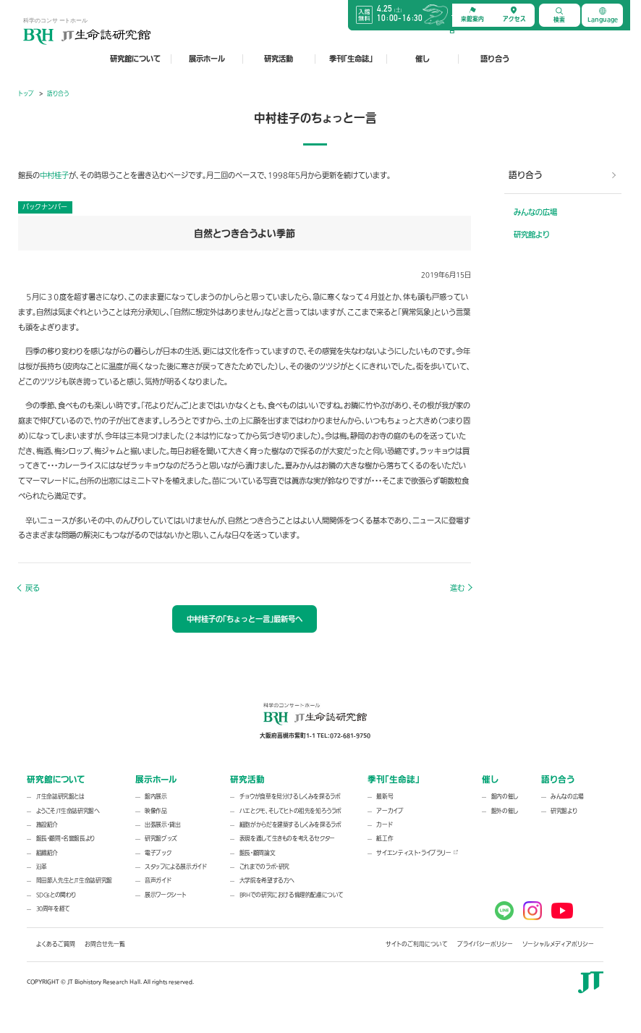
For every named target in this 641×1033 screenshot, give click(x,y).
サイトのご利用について (417, 944)
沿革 (41, 867)
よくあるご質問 (55, 944)
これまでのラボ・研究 (264, 867)
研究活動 (278, 58)
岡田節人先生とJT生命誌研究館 (74, 881)
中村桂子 (54, 175)
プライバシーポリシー (485, 944)
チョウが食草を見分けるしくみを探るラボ (290, 797)
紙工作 (384, 839)
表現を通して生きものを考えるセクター (287, 839)
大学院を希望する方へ (266, 881)
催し (422, 58)
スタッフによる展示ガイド (175, 867)
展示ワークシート (166, 895)
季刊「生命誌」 (351, 58)
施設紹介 (47, 825)
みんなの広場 (535, 212)
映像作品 (155, 811)
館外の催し (504, 811)
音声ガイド (158, 881)
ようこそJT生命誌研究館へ (68, 811)
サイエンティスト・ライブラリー (413, 853)
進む (457, 588)
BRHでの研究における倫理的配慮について (291, 895)
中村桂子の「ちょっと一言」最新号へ (244, 619)
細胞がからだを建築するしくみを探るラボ (290, 825)
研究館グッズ (161, 839)
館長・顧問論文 (257, 853)
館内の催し (504, 797)
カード (384, 825)
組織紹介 (47, 853)
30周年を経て (53, 909)
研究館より (532, 234)
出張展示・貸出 (162, 825)
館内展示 (155, 797)
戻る (32, 588)
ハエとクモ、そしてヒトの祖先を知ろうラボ (290, 811)
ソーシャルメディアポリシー (558, 944)
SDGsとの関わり (56, 895)
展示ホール (207, 58)
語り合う (494, 58)
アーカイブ (389, 811)
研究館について (135, 58)
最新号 (384, 797)
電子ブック (158, 853)
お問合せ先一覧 (105, 944)
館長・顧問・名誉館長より (65, 839)
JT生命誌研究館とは (60, 797)
